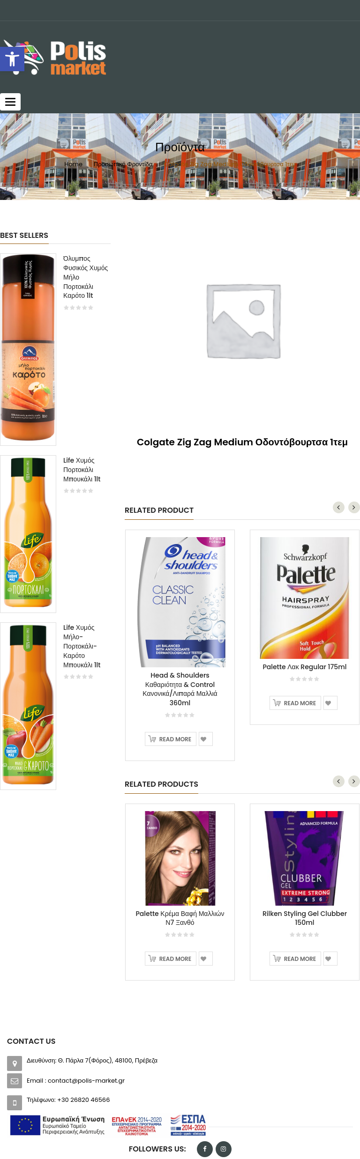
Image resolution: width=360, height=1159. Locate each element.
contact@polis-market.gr (86, 1080)
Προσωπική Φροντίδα (123, 164)
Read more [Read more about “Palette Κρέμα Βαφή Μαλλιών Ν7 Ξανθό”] (175, 959)
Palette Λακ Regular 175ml (304, 667)
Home (73, 164)
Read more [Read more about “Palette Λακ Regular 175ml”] (300, 703)
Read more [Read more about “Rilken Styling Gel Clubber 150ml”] (300, 959)
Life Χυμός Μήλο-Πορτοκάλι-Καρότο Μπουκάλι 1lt (81, 646)
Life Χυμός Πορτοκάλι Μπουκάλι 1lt (81, 470)
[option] (55, 526)
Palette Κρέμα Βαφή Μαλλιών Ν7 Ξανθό (180, 918)
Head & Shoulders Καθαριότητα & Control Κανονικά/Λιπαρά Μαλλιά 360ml (179, 689)
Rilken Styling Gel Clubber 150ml (304, 918)
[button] (12, 59)
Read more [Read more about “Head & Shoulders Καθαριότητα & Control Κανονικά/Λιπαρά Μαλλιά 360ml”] (175, 739)
